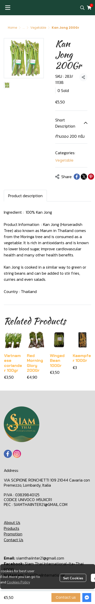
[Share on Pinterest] (91, 177)
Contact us (66, 597)
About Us (12, 522)
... (24, 27)
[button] (82, 7)
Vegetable (38, 27)
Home (12, 27)
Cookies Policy (18, 582)
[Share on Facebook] (77, 177)
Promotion (13, 534)
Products (11, 528)
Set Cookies (73, 578)
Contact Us (13, 540)
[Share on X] (84, 177)
